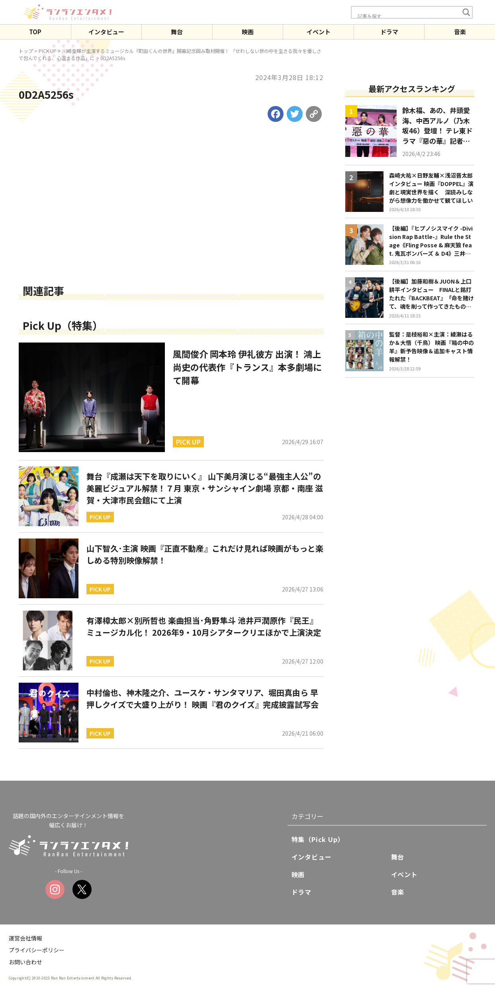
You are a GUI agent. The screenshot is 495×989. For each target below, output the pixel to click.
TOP (35, 31)
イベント (319, 31)
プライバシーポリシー (37, 950)
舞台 (177, 31)
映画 (248, 31)
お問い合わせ (25, 962)
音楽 (460, 31)
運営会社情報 (25, 938)
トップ (26, 50)
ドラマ (389, 31)
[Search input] (407, 16)
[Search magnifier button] (466, 12)
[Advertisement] (171, 222)
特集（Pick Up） (318, 839)
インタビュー (106, 31)
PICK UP (48, 50)
